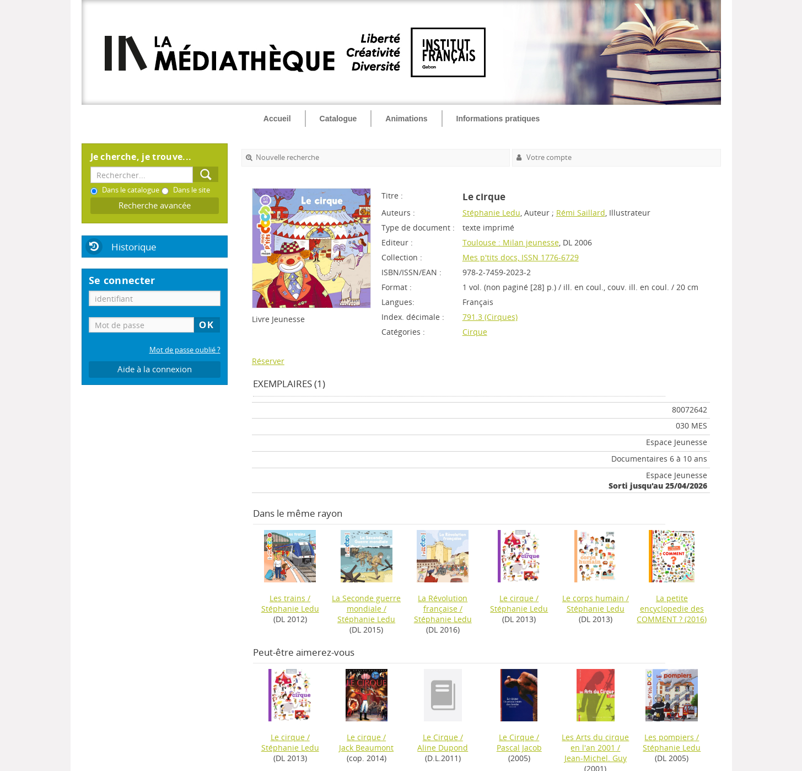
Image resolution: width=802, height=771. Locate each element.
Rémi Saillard (580, 212)
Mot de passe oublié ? (184, 350)
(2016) (672, 608)
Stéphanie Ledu (491, 212)
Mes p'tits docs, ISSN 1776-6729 (520, 257)
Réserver (268, 361)
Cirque (474, 331)
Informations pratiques (498, 118)
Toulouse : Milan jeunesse (510, 242)
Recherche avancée (155, 205)
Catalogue (338, 118)
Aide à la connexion (154, 369)
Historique (134, 246)
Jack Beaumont (366, 747)
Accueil (277, 118)
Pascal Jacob (519, 747)
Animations (406, 118)
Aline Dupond (442, 747)
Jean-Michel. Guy (595, 758)
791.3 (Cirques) (490, 317)
